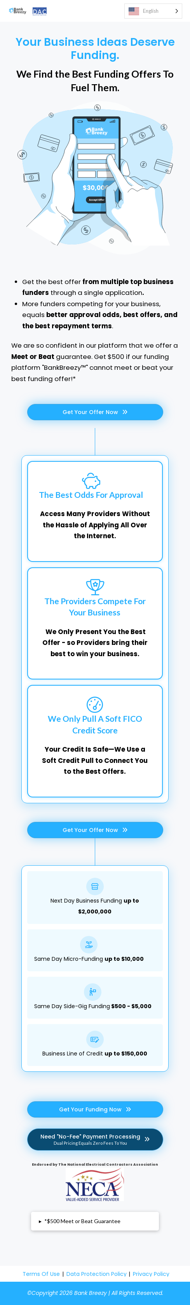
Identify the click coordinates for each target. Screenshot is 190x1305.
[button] (95, 1221)
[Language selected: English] (153, 11)
